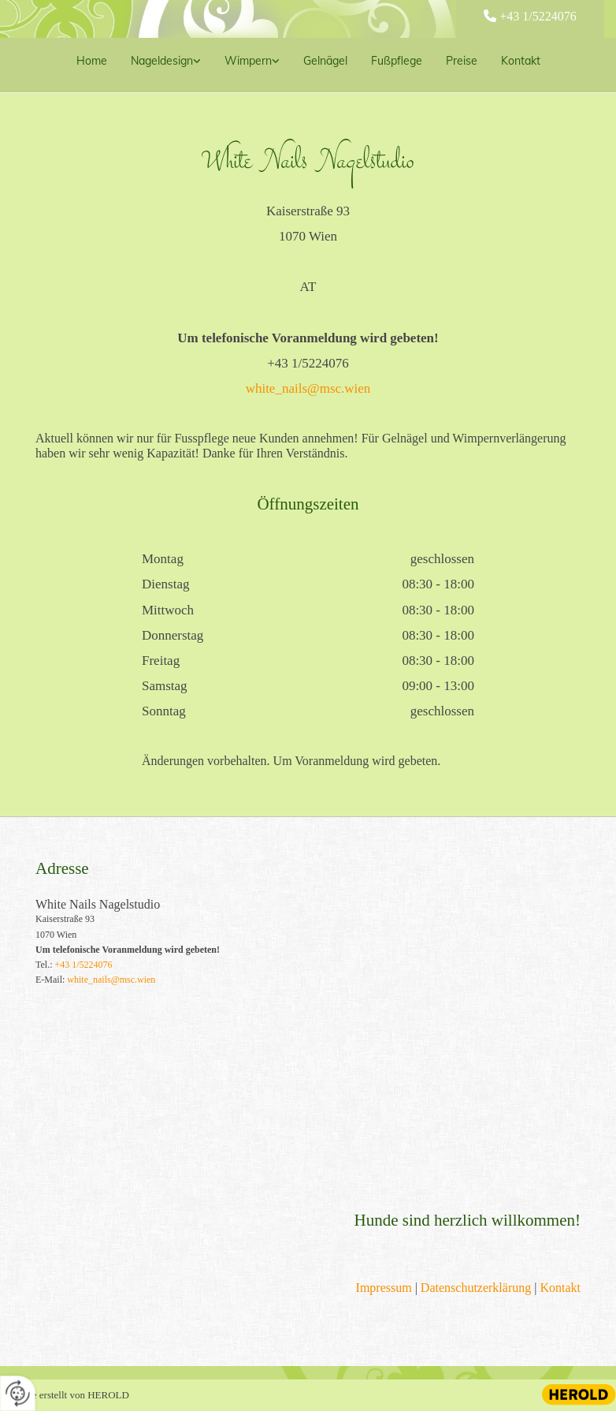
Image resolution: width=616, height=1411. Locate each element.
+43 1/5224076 (537, 16)
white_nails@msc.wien (308, 388)
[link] (166, 65)
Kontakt (520, 61)
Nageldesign (162, 61)
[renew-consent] (17, 1393)
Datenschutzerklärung (476, 1287)
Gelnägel (325, 61)
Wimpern (248, 61)
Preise (461, 61)
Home (91, 61)
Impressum (384, 1287)
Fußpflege (396, 61)
